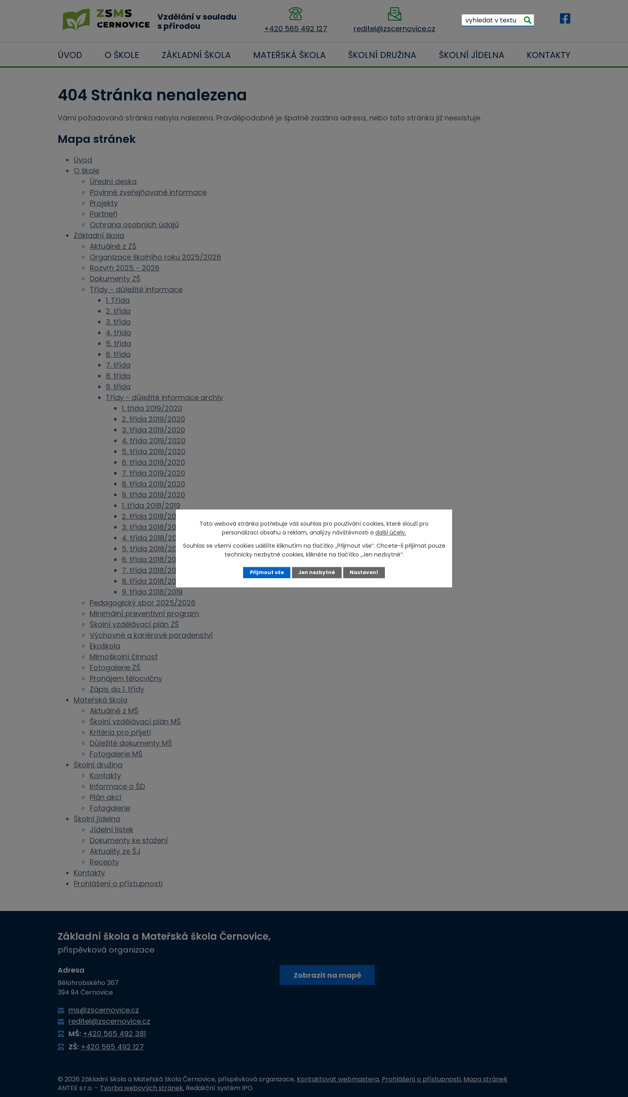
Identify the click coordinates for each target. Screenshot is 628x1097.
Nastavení (365, 572)
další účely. (390, 532)
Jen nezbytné (317, 572)
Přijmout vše (265, 572)
